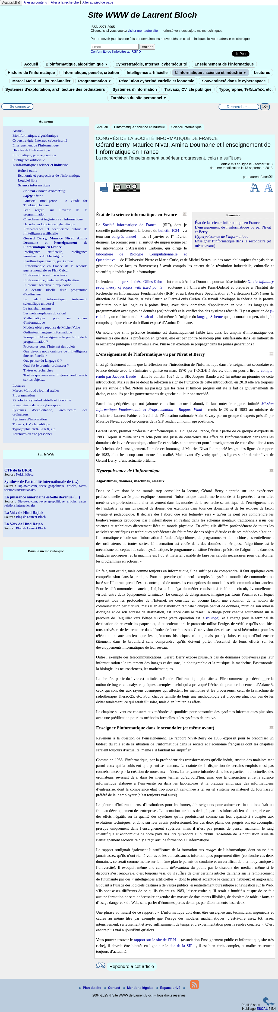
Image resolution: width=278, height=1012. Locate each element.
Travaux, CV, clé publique (188, 89)
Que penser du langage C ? (42, 360)
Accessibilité (11, 3)
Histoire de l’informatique (31, 72)
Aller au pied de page (97, 2)
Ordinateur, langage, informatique (47, 332)
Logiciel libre (27, 180)
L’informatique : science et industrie (210, 72)
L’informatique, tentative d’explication (51, 280)
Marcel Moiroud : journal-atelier (41, 81)
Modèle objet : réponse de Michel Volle (51, 327)
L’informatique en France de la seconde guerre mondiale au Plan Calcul (55, 268)
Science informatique (186, 127)
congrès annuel (124, 236)
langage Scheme (210, 316)
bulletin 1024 (168, 230)
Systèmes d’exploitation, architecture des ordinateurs (55, 89)
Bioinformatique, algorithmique (77, 64)
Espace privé (168, 988)
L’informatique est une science (45, 275)
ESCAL (262, 1009)
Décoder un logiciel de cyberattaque (49, 224)
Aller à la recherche (65, 2)
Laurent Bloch (258, 177)
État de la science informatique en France (227, 222)
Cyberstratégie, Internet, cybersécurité (151, 64)
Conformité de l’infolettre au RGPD (116, 52)
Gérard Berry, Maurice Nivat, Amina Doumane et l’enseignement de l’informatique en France (55, 242)
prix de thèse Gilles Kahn (142, 281)
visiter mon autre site (143, 31)
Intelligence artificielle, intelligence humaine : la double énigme (55, 254)
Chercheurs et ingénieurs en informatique (53, 219)
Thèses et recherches (38, 370)
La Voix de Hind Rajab (23, 512)
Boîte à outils (27, 170)
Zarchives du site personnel (138, 98)
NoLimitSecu (25, 474)
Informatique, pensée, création (90, 72)
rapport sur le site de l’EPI (155, 940)
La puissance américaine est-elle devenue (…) (42, 497)
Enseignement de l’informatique (224, 64)
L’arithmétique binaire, (48, 261)
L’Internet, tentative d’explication (47, 285)
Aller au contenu (35, 2)
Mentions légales (138, 988)
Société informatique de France (129, 225)
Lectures (262, 72)
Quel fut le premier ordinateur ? (46, 365)
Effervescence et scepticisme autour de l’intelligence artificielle (55, 231)
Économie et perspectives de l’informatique (49, 175)
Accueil (31, 64)
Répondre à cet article (131, 966)
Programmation (94, 81)
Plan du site (90, 988)
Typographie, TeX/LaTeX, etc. (246, 89)
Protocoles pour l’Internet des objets (49, 346)
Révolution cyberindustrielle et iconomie (156, 81)
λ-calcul (146, 316)
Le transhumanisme (37, 308)
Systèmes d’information (135, 89)
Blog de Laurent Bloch (31, 517)
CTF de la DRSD (18, 470)
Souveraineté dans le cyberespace (234, 81)
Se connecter (20, 106)
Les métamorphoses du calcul (44, 313)
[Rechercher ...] (239, 107)
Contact (112, 988)
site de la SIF (181, 946)
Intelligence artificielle (147, 72)
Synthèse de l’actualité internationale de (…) (41, 481)
